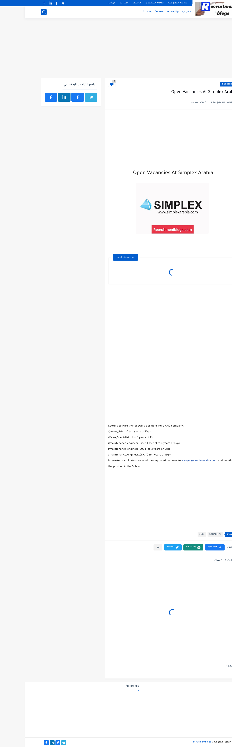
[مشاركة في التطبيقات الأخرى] (133, 547)
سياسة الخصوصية (153, 3)
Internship (148, 11)
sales (177, 534)
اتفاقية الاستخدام (130, 3)
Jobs (164, 11)
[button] (190, 547)
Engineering (204, 84)
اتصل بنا (99, 3)
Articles (122, 11)
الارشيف (112, 3)
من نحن (87, 3)
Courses (134, 11)
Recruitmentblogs (177, 742)
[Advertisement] (116, 50)
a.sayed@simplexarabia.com (175, 460)
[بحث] (19, 12)
